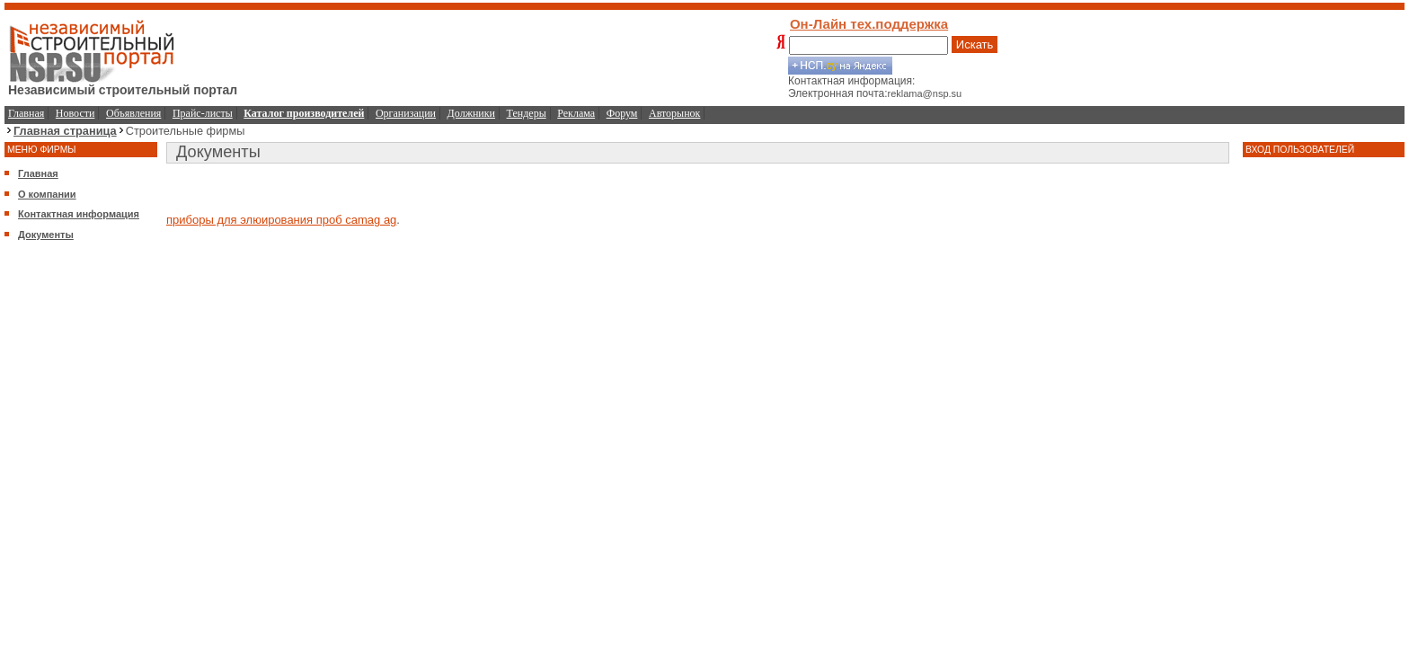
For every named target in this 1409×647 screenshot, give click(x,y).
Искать (975, 44)
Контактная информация (78, 213)
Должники (471, 113)
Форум (622, 113)
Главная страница (65, 130)
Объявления (133, 113)
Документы (46, 234)
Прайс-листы (203, 113)
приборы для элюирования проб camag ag (281, 219)
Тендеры (526, 113)
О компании (47, 194)
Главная (26, 113)
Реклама (576, 113)
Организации (406, 113)
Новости (75, 113)
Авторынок (674, 113)
